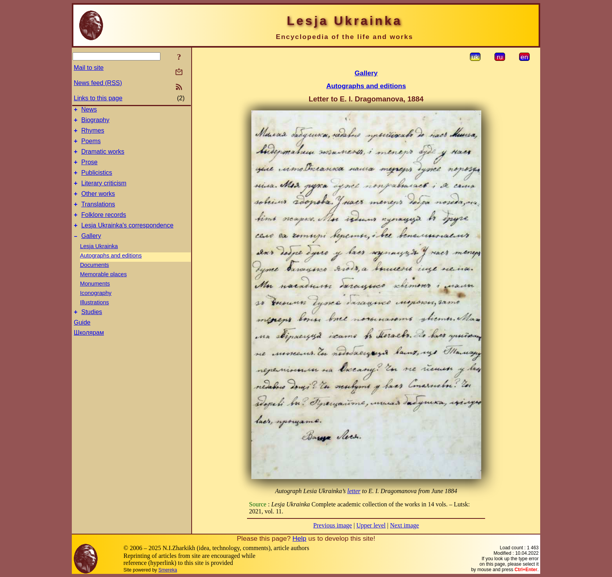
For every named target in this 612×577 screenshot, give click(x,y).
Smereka (167, 570)
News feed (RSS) (98, 83)
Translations (98, 216)
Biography (95, 122)
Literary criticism (103, 192)
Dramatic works (102, 157)
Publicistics (96, 181)
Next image (404, 525)
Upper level (371, 525)
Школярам (89, 349)
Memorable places (103, 289)
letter (354, 491)
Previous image (332, 525)
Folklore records (103, 227)
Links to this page (98, 98)
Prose (89, 169)
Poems (91, 145)
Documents (94, 280)
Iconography (96, 308)
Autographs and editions (111, 271)
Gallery (91, 251)
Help (299, 538)
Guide (82, 339)
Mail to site (88, 67)
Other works (98, 204)
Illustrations (94, 317)
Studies (91, 328)
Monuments (95, 299)
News (89, 110)
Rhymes (92, 134)
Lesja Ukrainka (99, 261)
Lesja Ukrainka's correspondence (127, 239)
